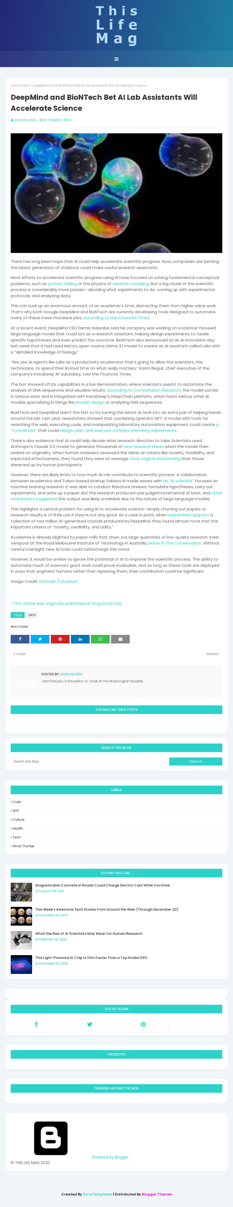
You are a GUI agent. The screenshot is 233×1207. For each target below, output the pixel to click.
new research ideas (143, 446)
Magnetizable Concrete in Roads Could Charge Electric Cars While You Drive (102, 885)
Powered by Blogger (70, 1157)
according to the (116, 318)
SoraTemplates (97, 1194)
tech (27, 85)
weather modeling (130, 283)
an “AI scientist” (178, 481)
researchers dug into (188, 515)
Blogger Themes (157, 1194)
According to (144, 390)
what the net (23, 846)
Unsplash (69, 581)
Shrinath (47, 581)
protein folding (62, 283)
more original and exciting (155, 458)
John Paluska (25, 120)
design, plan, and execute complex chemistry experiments (118, 430)
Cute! (17, 802)
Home (15, 85)
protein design (90, 402)
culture (18, 819)
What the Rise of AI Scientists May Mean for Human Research (88, 933)
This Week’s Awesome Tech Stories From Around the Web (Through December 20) (106, 909)
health (18, 828)
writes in (174, 543)
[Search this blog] (90, 761)
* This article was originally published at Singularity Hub (66, 603)
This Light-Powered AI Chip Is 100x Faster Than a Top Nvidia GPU (91, 957)
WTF (16, 810)
